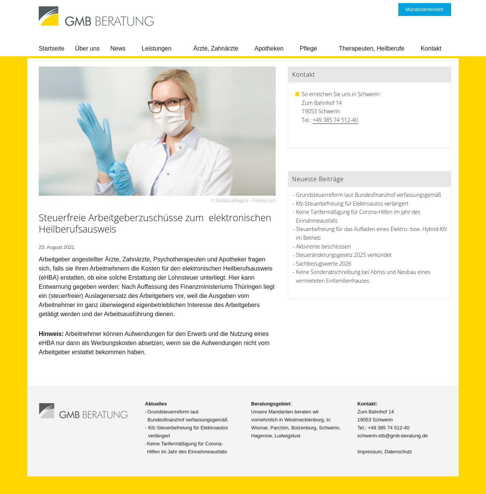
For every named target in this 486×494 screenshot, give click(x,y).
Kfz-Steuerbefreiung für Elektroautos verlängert (352, 203)
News (118, 48)
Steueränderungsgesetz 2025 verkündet (344, 254)
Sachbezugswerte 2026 (324, 263)
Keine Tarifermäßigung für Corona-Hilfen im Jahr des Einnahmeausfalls (187, 447)
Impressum (369, 451)
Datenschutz (398, 451)
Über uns (87, 48)
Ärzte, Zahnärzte (215, 48)
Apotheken (269, 48)
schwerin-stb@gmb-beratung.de (392, 436)
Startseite (52, 48)
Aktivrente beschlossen (323, 246)
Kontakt (431, 48)
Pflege (308, 48)
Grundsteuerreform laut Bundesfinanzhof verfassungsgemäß (368, 194)
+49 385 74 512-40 (335, 120)
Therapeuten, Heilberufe (372, 48)
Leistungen (156, 48)
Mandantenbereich (424, 9)
